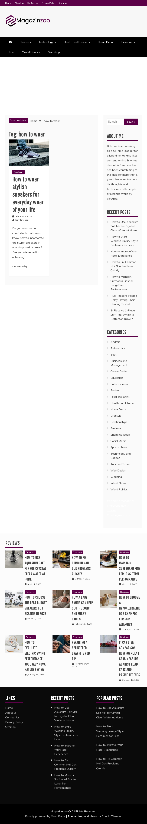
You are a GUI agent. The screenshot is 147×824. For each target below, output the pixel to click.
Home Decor (106, 42)
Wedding (54, 52)
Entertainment (119, 384)
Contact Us (32, 3)
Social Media (118, 441)
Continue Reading (19, 266)
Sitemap (62, 3)
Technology (46, 42)
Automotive (117, 348)
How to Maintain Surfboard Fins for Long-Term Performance (130, 568)
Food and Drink (119, 396)
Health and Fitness (75, 42)
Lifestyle (115, 415)
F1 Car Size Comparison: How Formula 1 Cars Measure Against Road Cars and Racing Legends (129, 658)
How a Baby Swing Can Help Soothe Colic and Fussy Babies (82, 608)
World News (30, 52)
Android (115, 342)
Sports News (118, 447)
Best (113, 354)
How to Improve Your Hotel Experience (64, 750)
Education (116, 377)
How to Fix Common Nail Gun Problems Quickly (123, 266)
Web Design (118, 470)
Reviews (126, 42)
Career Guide (118, 371)
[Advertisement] (73, 83)
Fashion (18, 172)
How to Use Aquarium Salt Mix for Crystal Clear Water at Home (124, 226)
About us (19, 3)
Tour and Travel (120, 464)
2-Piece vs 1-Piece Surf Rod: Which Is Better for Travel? (122, 315)
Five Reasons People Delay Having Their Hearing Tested (123, 300)
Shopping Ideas (120, 434)
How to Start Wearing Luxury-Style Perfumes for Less (124, 241)
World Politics (119, 489)
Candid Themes (112, 816)
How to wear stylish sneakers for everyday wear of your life (28, 194)
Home (8, 3)
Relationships (118, 422)
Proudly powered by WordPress (45, 816)
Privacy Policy (48, 3)
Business (25, 42)
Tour (11, 52)
